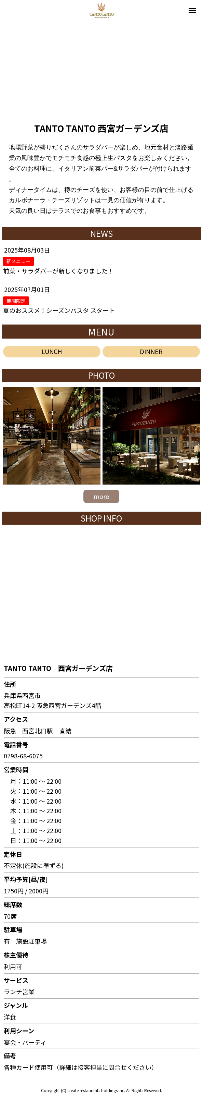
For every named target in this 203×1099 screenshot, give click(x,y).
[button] (8, 68)
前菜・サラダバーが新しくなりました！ (58, 270)
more (101, 496)
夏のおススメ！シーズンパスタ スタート (59, 310)
